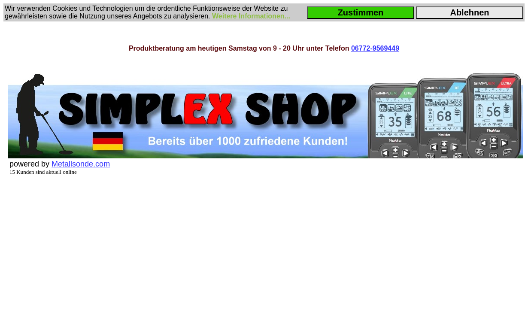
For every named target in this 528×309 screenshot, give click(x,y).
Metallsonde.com (81, 164)
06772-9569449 (375, 48)
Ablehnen (469, 12)
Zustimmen (361, 12)
